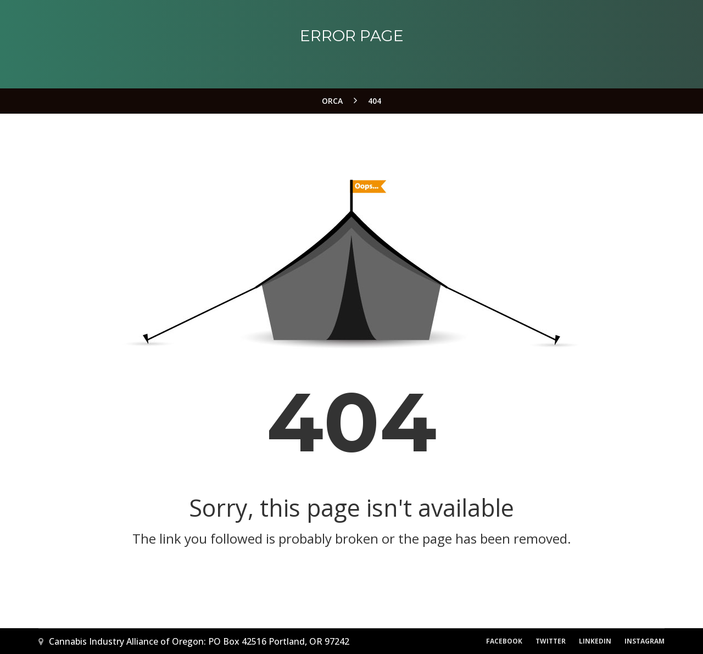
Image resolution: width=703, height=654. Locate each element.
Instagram (644, 641)
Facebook (504, 641)
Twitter (550, 641)
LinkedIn (595, 641)
